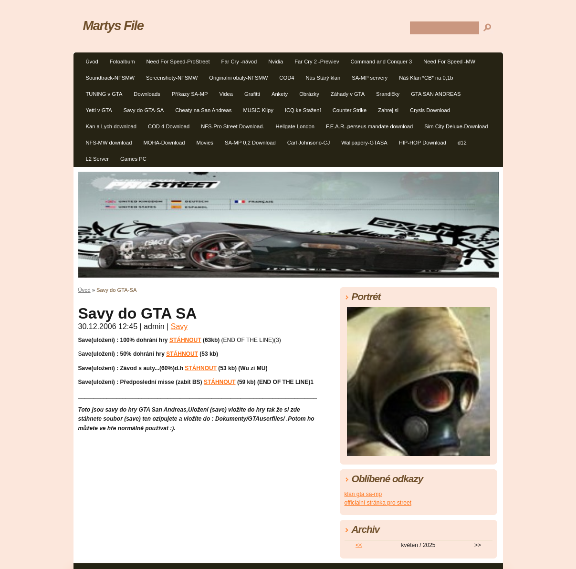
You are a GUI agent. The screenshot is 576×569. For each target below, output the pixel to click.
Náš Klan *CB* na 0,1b (426, 78)
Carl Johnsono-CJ (308, 142)
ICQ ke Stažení (303, 110)
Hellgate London (295, 126)
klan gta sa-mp (363, 494)
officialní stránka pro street (378, 502)
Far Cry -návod (239, 61)
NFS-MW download (109, 142)
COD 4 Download (168, 126)
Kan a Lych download (111, 126)
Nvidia (275, 61)
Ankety (280, 94)
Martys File (113, 25)
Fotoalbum (122, 61)
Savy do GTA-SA (144, 110)
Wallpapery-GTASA (364, 142)
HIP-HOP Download (422, 142)
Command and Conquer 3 (381, 61)
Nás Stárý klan (322, 78)
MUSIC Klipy (258, 110)
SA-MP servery (369, 78)
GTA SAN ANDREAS (436, 94)
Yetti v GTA (99, 110)
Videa (226, 94)
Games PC (133, 159)
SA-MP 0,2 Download (250, 142)
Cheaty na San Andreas (203, 110)
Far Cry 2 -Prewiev (316, 61)
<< (359, 545)
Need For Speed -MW (449, 61)
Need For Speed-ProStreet (177, 61)
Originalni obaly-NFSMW (238, 78)
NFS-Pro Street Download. (232, 126)
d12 (462, 142)
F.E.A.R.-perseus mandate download (369, 126)
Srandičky (387, 94)
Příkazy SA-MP (190, 94)
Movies (205, 142)
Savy (179, 326)
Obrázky (309, 94)
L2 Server (97, 159)
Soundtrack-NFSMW (110, 78)
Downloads (147, 94)
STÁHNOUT (185, 340)
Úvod (92, 61)
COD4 (286, 78)
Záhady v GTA (348, 94)
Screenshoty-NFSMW (172, 78)
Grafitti (252, 94)
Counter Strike (350, 110)
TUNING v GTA (104, 94)
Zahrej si (388, 110)
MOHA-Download (164, 142)
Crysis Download (430, 110)
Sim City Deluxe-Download (456, 126)
